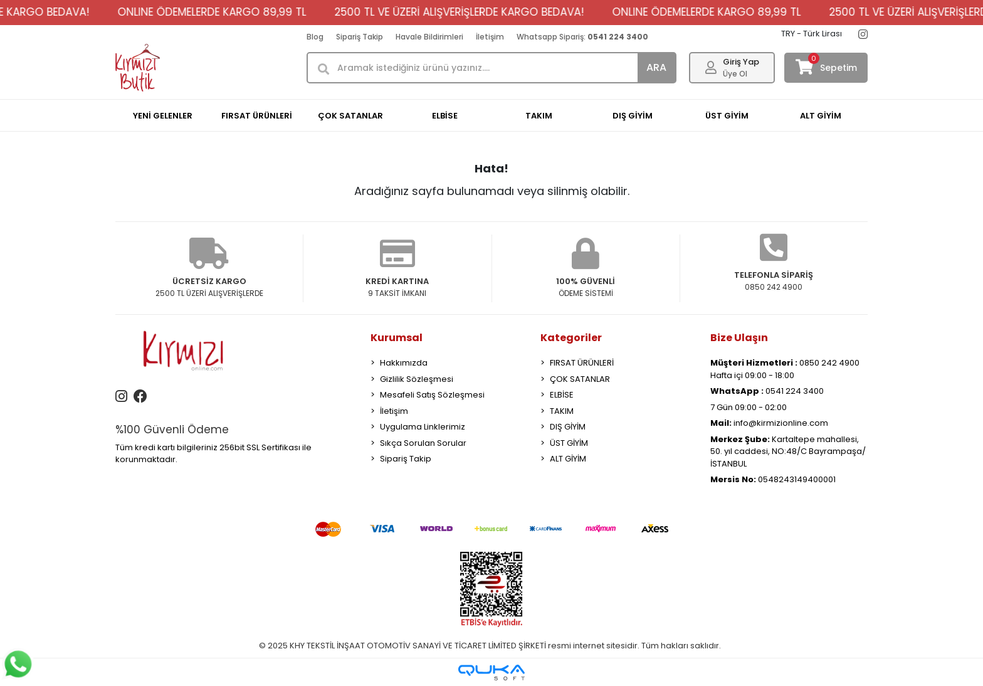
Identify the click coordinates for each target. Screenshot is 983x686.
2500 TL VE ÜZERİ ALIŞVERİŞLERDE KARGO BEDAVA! (526, 11)
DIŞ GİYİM (568, 427)
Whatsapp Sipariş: (582, 36)
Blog (315, 36)
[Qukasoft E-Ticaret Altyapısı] (491, 672)
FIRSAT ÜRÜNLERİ (582, 363)
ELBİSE (562, 395)
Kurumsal (397, 337)
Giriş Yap (741, 62)
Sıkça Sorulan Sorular (423, 443)
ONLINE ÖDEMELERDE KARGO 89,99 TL (279, 11)
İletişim (490, 36)
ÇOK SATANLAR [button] (350, 116)
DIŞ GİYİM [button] (632, 116)
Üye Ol (735, 73)
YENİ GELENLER (162, 116)
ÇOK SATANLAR (580, 379)
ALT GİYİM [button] (820, 116)
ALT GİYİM (568, 459)
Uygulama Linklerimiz (422, 427)
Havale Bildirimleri (429, 36)
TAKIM (562, 411)
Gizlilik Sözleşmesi (416, 379)
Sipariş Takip (359, 36)
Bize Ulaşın (739, 337)
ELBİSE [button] (445, 116)
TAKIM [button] (538, 116)
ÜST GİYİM (569, 443)
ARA (656, 67)
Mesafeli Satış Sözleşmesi (432, 395)
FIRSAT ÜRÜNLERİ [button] (256, 116)
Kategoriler (571, 337)
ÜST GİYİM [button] (727, 116)
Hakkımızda (404, 363)
